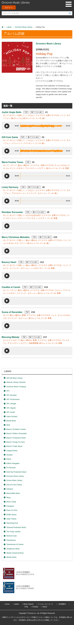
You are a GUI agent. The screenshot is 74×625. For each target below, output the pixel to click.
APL (8, 391)
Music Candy (11, 502)
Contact (35, 607)
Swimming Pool (12, 523)
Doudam (9, 455)
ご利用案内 (61, 604)
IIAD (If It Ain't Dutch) (14, 485)
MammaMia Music (13, 493)
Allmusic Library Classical (15, 382)
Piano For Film (11, 510)
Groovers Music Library (23, 27)
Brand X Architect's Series (16, 429)
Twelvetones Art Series (14, 544)
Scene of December (12, 312)
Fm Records (10, 468)
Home (7, 604)
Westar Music (11, 557)
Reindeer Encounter (12, 212)
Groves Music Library (14, 480)
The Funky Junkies (13, 532)
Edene (8, 459)
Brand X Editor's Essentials (16, 433)
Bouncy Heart (9, 262)
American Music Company (16, 387)
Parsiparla (10, 506)
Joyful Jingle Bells (11, 112)
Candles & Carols (11, 287)
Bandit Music (11, 421)
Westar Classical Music (15, 553)
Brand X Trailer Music (14, 446)
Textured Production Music (16, 527)
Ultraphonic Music (13, 549)
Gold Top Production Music (16, 472)
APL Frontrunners (12, 399)
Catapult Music (11, 451)
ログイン (9, 7)
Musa (8, 498)
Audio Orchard (11, 417)
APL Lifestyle (11, 404)
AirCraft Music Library (14, 378)
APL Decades (11, 395)
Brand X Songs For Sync (15, 442)
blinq (8, 425)
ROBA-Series (11, 515)
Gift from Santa (10, 137)
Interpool (9, 489)
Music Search (28, 604)
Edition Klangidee (12, 463)
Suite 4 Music (11, 519)
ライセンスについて (45, 604)
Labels (9, 27)
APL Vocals (10, 412)
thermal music (11, 536)
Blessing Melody (10, 337)
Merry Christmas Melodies (16, 237)
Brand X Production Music (16, 438)
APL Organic (11, 408)
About (44, 607)
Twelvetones (11, 540)
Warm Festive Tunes (12, 162)
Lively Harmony (10, 187)
